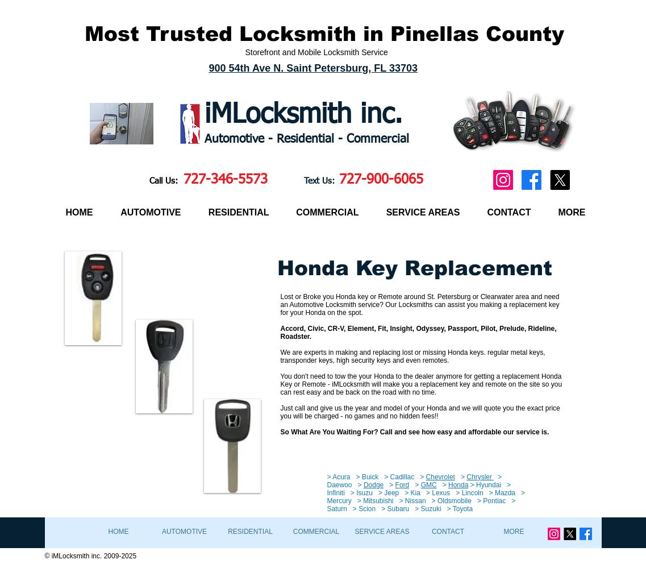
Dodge (374, 485)
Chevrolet (440, 477)
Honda (458, 485)
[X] (560, 180)
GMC (429, 485)
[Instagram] (503, 180)
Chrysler (480, 477)
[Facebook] (531, 180)
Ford (402, 485)
